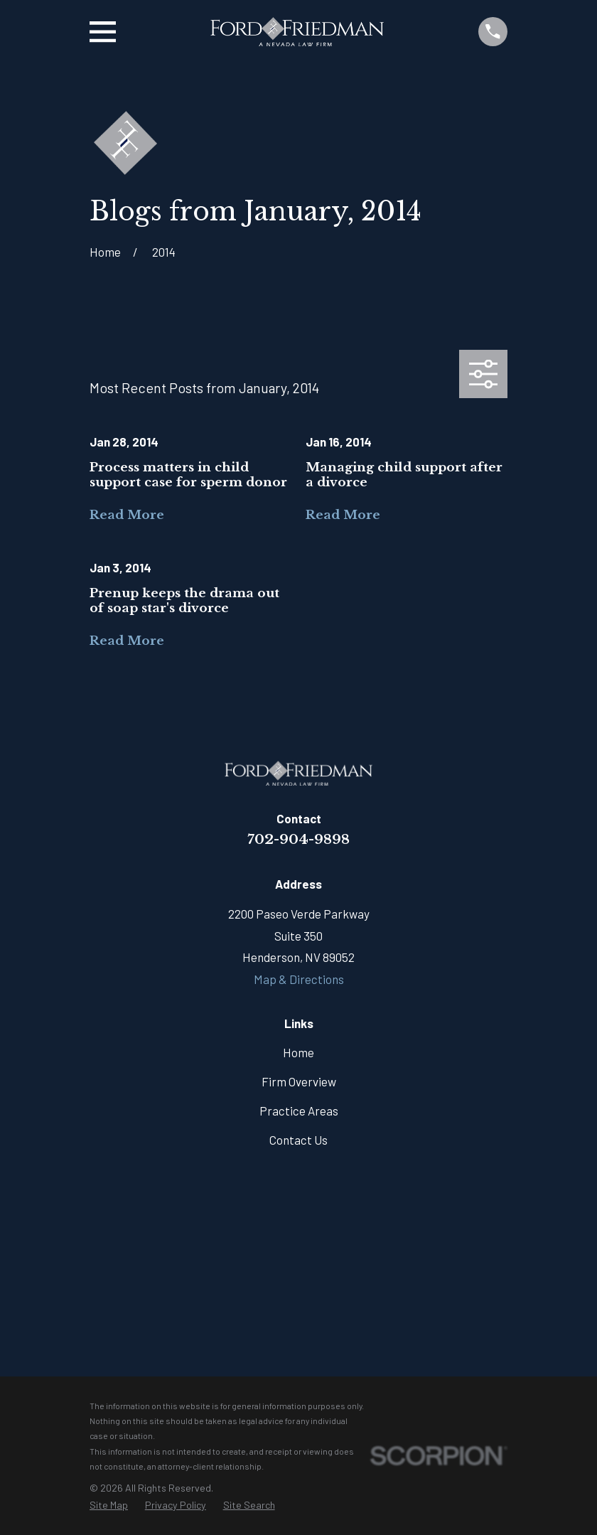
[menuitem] (109, 1505)
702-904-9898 (298, 838)
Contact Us (298, 1140)
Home (298, 1052)
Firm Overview (299, 1081)
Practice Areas (298, 1110)
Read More (127, 515)
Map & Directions (299, 979)
